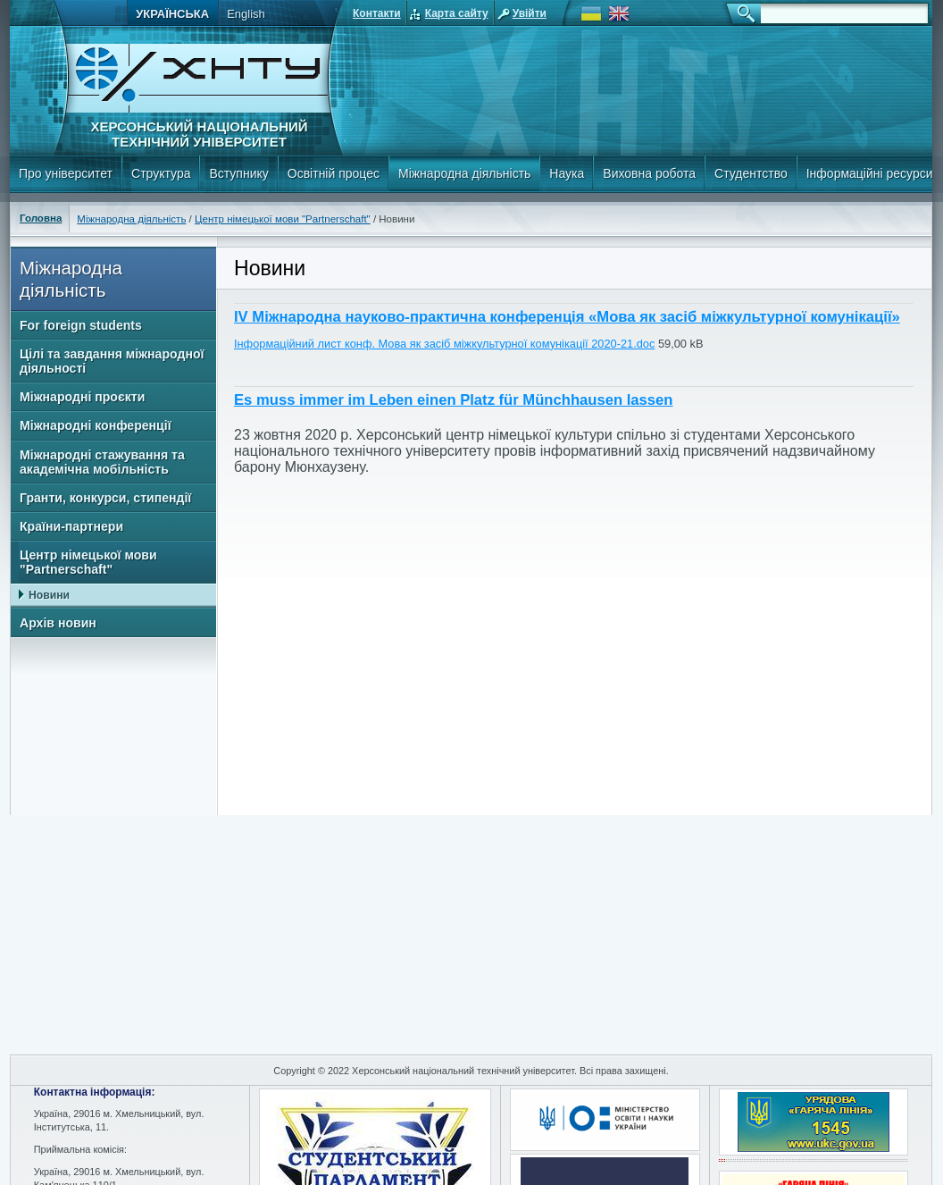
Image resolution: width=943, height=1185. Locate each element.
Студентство (751, 173)
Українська (172, 14)
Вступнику (238, 173)
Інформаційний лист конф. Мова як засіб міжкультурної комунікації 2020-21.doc (444, 343)
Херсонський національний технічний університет (198, 134)
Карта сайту (456, 13)
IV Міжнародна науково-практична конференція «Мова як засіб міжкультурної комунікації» (567, 316)
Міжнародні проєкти (82, 397)
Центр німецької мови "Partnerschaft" (283, 219)
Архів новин (58, 623)
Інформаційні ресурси (869, 173)
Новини (49, 595)
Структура (160, 173)
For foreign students (81, 325)
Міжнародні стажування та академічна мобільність (102, 462)
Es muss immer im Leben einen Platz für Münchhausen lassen (453, 399)
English (246, 14)
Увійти (530, 13)
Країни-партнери (71, 526)
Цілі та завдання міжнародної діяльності (112, 361)
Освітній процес (334, 173)
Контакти (377, 13)
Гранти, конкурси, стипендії (105, 498)
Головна (41, 218)
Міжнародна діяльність (464, 173)
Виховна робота (649, 173)
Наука (566, 173)
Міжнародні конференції (95, 425)
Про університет (66, 173)
